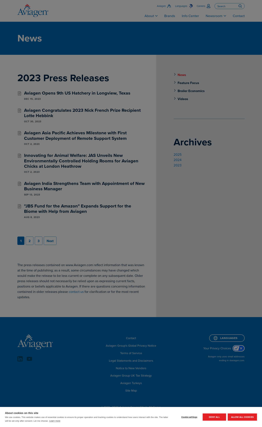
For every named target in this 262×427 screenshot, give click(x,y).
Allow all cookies (242, 417)
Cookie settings (189, 417)
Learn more (54, 421)
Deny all (214, 417)
